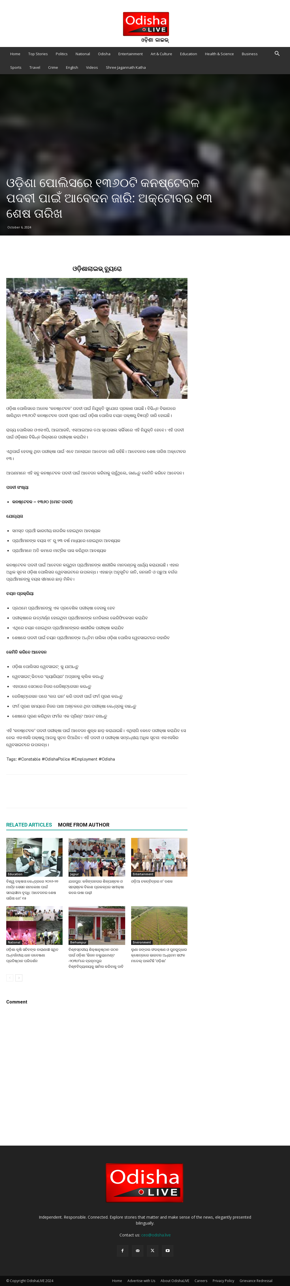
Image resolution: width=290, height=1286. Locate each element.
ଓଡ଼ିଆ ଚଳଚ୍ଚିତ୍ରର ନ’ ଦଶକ (152, 881)
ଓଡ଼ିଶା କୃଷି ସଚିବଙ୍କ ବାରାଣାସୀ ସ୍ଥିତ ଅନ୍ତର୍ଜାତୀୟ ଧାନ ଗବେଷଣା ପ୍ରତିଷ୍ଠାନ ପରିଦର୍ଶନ (32, 955)
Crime (53, 67)
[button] (277, 54)
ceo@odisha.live (156, 1235)
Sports (16, 67)
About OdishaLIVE (175, 1280)
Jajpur (74, 874)
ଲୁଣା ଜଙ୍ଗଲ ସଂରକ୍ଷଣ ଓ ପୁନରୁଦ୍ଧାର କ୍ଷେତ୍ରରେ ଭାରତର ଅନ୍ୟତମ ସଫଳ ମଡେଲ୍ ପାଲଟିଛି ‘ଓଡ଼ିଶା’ (159, 955)
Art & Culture (161, 53)
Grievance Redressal (256, 1280)
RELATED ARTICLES (29, 825)
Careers (201, 1280)
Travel (34, 67)
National (83, 53)
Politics (62, 53)
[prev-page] (9, 977)
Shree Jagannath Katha (126, 67)
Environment (142, 942)
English (72, 67)
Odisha (104, 53)
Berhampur (78, 942)
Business (250, 53)
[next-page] (18, 977)
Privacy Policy (223, 1280)
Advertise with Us (141, 1280)
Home (15, 53)
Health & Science (219, 53)
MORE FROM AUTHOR (83, 825)
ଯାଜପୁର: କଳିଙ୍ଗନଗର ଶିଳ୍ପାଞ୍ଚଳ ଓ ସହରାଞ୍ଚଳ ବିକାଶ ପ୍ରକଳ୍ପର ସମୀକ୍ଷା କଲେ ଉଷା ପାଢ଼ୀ (96, 887)
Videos (92, 67)
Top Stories (38, 53)
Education (188, 53)
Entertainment (130, 53)
